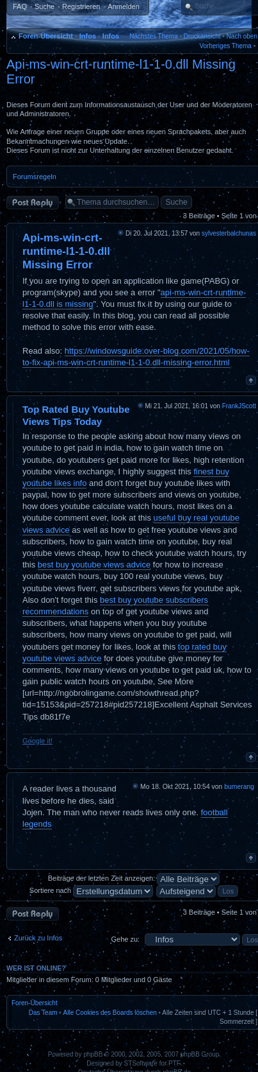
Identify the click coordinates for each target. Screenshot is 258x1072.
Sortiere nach (91, 890)
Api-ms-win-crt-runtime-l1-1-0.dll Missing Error (66, 252)
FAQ (20, 6)
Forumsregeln (34, 176)
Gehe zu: (125, 939)
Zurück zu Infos (38, 938)
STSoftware (140, 1063)
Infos (87, 36)
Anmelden (124, 6)
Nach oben (242, 36)
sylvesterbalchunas (229, 233)
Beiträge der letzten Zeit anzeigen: (134, 878)
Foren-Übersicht (46, 36)
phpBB (92, 1054)
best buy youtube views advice (94, 564)
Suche (44, 6)
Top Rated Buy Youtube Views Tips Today (76, 415)
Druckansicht (202, 36)
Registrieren (81, 6)
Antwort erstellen (32, 202)
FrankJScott (239, 406)
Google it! (37, 741)
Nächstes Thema (153, 36)
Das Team (43, 1012)
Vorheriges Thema (225, 45)
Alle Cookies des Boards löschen (110, 1012)
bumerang (239, 786)
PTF (174, 1063)
